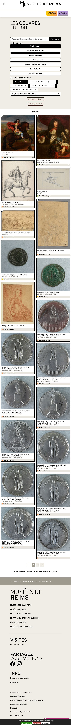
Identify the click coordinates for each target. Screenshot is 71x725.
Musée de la (35, 60)
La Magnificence (42, 192)
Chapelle (35, 69)
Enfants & (17, 644)
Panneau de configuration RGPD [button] (20, 712)
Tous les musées (35, 46)
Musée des (52, 13)
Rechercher (55, 39)
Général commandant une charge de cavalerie (16, 233)
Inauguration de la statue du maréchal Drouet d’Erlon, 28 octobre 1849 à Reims (51, 335)
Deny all (37, 723)
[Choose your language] (16, 716)
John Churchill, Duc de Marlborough (13, 325)
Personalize (45, 723)
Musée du (35, 65)
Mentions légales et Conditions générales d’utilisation (26, 700)
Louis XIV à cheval (7, 153)
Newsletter (14, 682)
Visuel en (22, 78)
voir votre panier (35, 104)
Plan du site (13, 708)
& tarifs (19, 678)
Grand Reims (27, 693)
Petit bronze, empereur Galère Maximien (14, 275)
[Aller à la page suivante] (42, 565)
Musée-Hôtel (35, 74)
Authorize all (26, 723)
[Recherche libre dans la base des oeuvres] (29, 39)
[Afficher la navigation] (4, 4)
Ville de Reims (14, 693)
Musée (63, 13)
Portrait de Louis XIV (43, 160)
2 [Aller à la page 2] (37, 565)
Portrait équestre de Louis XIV (11, 202)
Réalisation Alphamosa (17, 697)
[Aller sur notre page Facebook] (12, 663)
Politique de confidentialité (18, 704)
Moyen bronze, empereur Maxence (48, 292)
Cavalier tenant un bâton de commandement (51, 250)
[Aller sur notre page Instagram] (19, 663)
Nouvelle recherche (35, 99)
